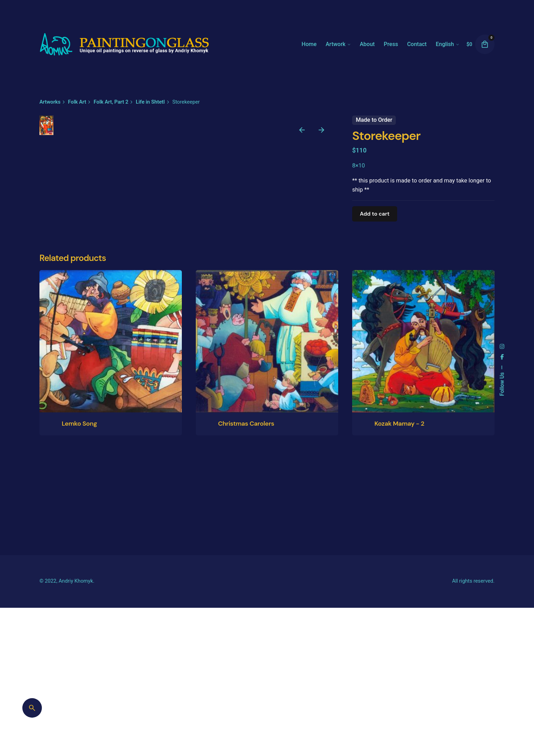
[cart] (485, 44)
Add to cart (375, 213)
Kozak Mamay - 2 (399, 719)
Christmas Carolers (246, 719)
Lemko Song (79, 719)
